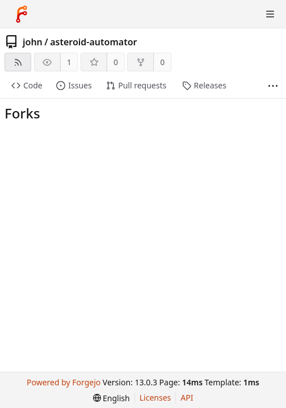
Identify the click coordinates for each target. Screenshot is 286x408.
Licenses (155, 397)
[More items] (272, 86)
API (186, 397)
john (33, 42)
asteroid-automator (93, 42)
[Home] (21, 14)
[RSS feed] (18, 62)
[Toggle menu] (270, 14)
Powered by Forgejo (63, 382)
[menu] (111, 398)
